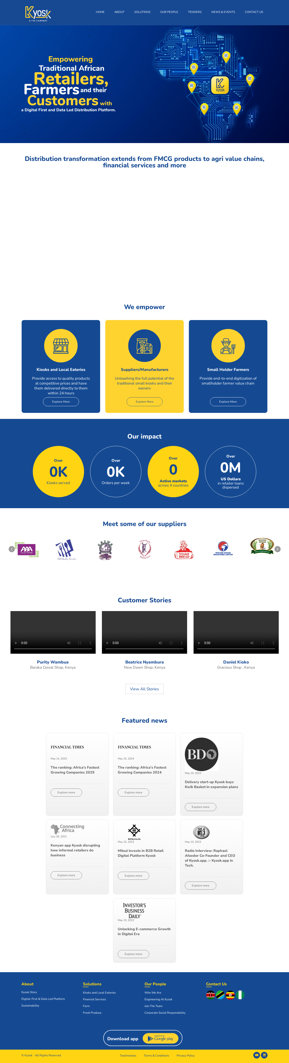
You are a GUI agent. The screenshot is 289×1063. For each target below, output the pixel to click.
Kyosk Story (29, 992)
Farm (86, 1006)
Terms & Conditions (156, 1056)
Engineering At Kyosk (158, 999)
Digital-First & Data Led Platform (43, 999)
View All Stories (144, 689)
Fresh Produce (92, 1013)
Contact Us (254, 12)
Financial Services (94, 999)
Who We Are (152, 993)
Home (100, 12)
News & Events (223, 12)
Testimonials (128, 1056)
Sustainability (30, 1006)
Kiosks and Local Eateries (99, 993)
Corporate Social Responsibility (165, 1013)
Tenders (195, 12)
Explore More (61, 402)
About (119, 12)
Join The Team (153, 1006)
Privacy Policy (186, 1056)
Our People (169, 12)
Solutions (142, 12)
